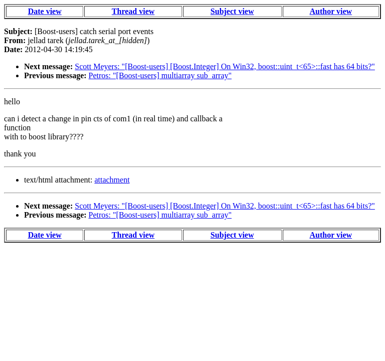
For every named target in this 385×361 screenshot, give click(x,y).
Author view (331, 11)
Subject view (232, 11)
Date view (45, 11)
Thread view (133, 11)
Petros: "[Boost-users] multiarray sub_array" (160, 75)
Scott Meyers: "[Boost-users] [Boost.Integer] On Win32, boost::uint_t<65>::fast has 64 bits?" (225, 66)
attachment (111, 179)
